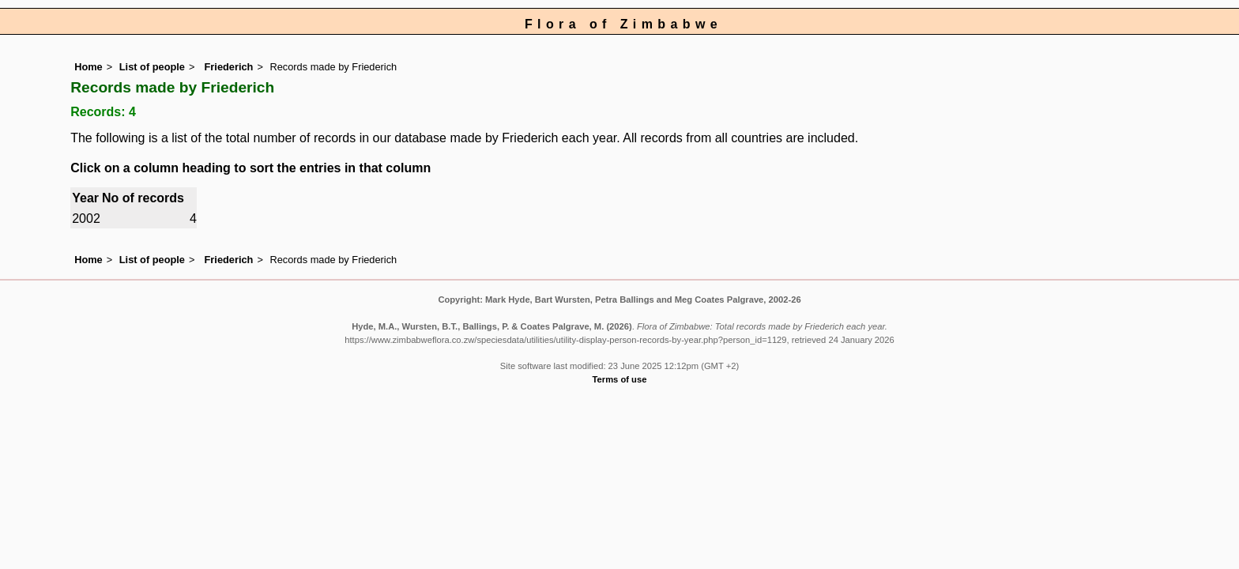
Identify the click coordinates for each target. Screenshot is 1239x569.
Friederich (227, 67)
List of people (152, 67)
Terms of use (620, 379)
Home (88, 67)
